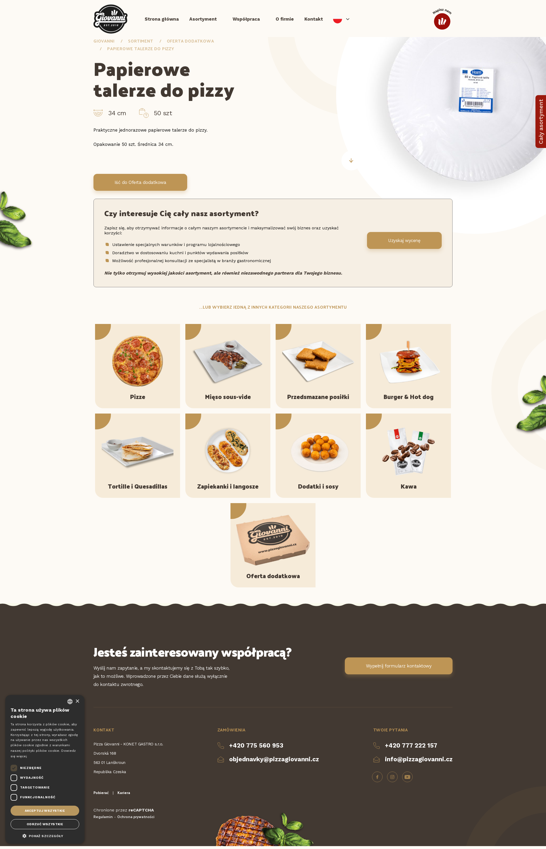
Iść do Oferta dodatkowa (140, 185)
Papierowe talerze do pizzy (140, 51)
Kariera (123, 795)
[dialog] (44, 769)
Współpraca (246, 19)
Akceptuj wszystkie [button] (45, 811)
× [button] (77, 701)
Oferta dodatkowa (190, 43)
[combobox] (70, 701)
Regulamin (103, 819)
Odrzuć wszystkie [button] (45, 824)
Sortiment (140, 43)
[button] (45, 835)
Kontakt (313, 19)
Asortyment (203, 19)
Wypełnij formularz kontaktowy (398, 668)
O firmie (285, 19)
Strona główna (162, 19)
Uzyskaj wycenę (404, 243)
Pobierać (101, 795)
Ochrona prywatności (135, 819)
